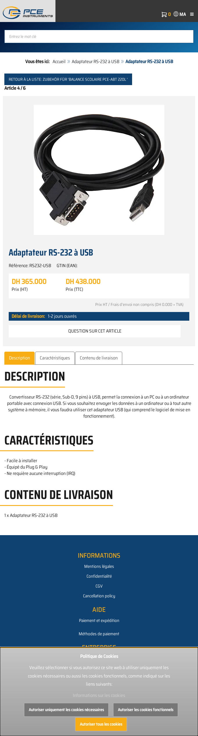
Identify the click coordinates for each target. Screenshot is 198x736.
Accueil (59, 61)
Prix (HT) (20, 289)
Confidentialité (99, 576)
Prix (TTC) (74, 289)
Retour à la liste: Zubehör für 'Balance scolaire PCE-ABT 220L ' (68, 79)
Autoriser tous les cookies (101, 724)
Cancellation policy (99, 595)
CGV (99, 586)
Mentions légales (99, 566)
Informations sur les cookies (99, 695)
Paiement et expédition (99, 620)
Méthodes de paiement (99, 633)
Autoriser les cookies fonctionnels (145, 709)
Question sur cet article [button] (94, 331)
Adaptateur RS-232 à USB (95, 61)
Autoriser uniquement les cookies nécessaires (66, 709)
